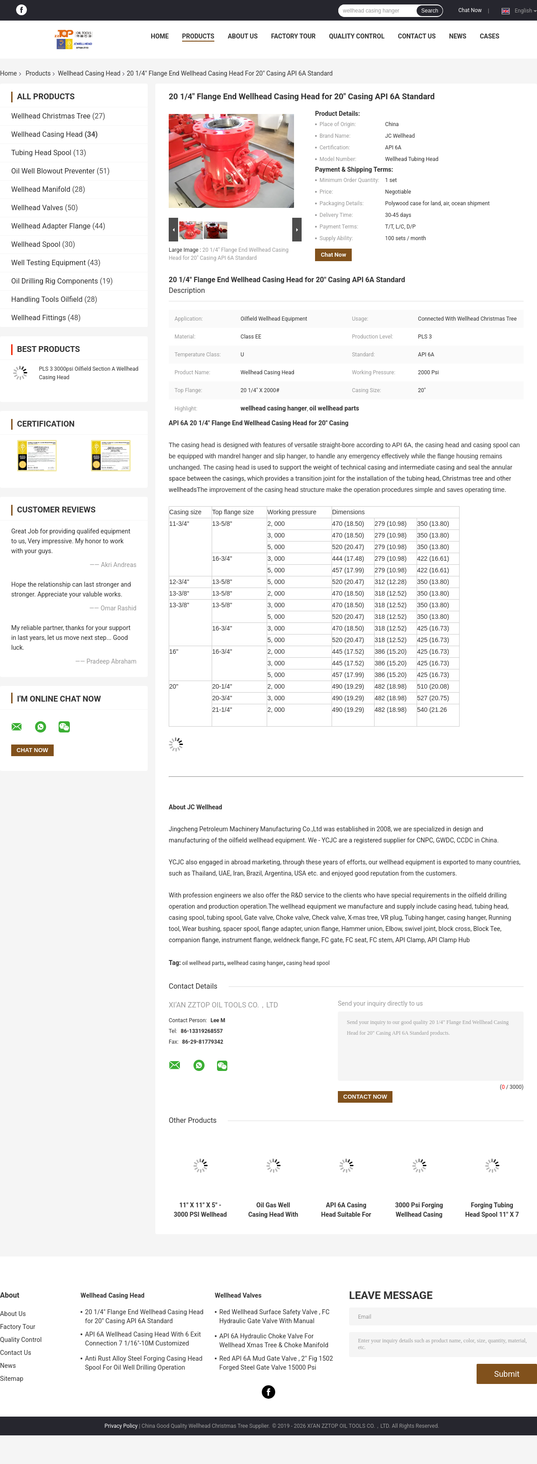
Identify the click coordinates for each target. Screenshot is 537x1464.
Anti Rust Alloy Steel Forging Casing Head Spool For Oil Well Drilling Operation (143, 1363)
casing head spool (308, 963)
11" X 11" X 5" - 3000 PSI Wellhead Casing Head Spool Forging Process (200, 1210)
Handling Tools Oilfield (46, 299)
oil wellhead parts (203, 963)
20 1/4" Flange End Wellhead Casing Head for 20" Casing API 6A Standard (144, 1316)
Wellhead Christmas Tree (50, 116)
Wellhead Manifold (40, 189)
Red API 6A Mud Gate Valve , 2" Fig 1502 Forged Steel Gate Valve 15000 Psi (276, 1363)
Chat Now (470, 10)
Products (198, 36)
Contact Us (416, 36)
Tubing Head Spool (41, 152)
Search (429, 11)
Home (160, 36)
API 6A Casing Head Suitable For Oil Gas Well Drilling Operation (346, 1210)
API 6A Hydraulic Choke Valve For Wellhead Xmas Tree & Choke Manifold (273, 1341)
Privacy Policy (121, 1426)
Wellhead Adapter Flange (50, 226)
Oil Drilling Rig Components (54, 281)
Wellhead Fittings (38, 317)
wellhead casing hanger (255, 963)
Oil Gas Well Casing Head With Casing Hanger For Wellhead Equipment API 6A (273, 1210)
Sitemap (11, 1378)
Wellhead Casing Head (89, 73)
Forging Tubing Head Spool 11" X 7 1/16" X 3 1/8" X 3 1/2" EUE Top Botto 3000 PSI (492, 1210)
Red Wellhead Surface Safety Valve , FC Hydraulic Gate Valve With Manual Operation (274, 1317)
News (458, 36)
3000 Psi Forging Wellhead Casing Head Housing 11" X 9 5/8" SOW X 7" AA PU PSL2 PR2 (419, 1210)
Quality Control (356, 36)
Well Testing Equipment (48, 262)
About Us (243, 36)
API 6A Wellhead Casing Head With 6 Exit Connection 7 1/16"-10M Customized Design (143, 1340)
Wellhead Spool (35, 244)
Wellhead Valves (37, 207)
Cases (489, 36)
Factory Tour (293, 36)
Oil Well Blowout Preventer (53, 171)
